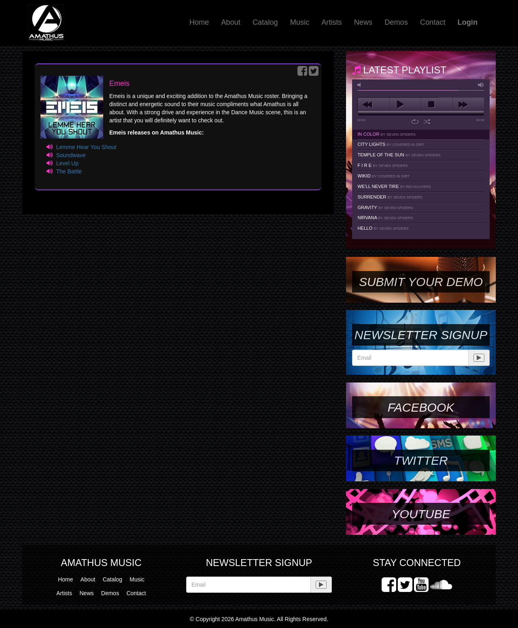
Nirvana (385, 217)
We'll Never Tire (394, 186)
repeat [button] (415, 121)
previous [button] (373, 104)
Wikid (383, 175)
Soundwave (71, 155)
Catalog (265, 22)
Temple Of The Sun (398, 154)
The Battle (69, 171)
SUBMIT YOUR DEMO (421, 281)
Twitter (421, 460)
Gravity (385, 207)
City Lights (390, 144)
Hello (382, 228)
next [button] (468, 104)
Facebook (421, 407)
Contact (433, 22)
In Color (386, 134)
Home (199, 22)
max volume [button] (481, 85)
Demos (396, 22)
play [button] (405, 104)
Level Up (67, 163)
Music (300, 22)
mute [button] (360, 85)
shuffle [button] (427, 121)
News (363, 22)
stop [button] (436, 104)
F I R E (382, 165)
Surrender (389, 196)
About (230, 22)
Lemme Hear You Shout (86, 147)
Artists (331, 22)
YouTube (420, 514)
